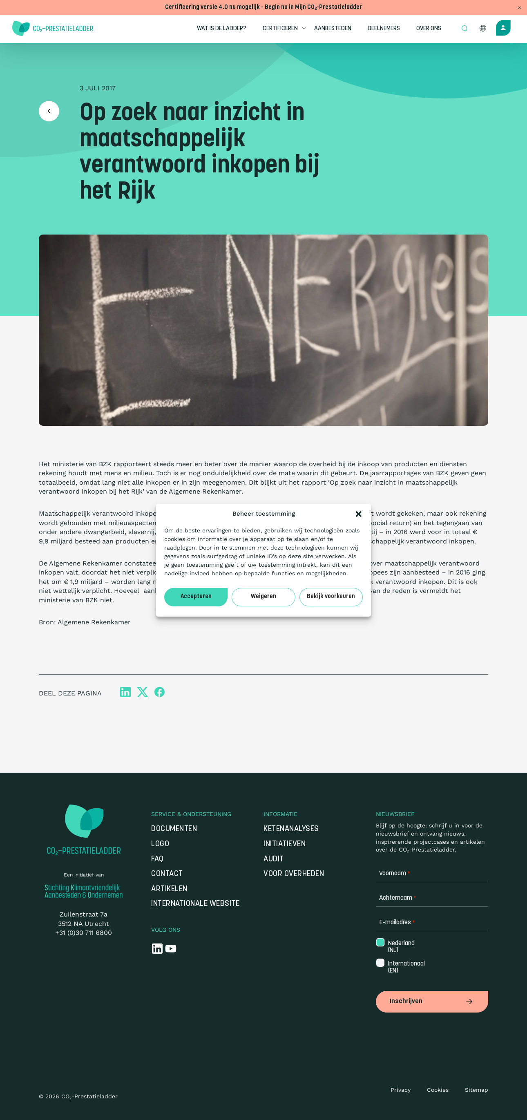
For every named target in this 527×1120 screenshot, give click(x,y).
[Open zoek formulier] (464, 29)
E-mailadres (397, 922)
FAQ (157, 859)
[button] (359, 514)
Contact (167, 874)
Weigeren (263, 597)
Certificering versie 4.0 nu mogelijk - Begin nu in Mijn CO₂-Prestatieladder (263, 7)
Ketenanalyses (291, 829)
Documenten (174, 829)
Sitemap (476, 1089)
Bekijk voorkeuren (331, 597)
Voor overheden (294, 874)
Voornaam (394, 873)
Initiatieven (285, 844)
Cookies (438, 1089)
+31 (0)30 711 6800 (83, 933)
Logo (160, 844)
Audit (274, 859)
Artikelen (169, 889)
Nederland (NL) (400, 947)
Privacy (401, 1089)
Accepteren (196, 597)
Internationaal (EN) (401, 967)
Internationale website (195, 904)
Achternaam (397, 898)
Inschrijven (432, 1001)
